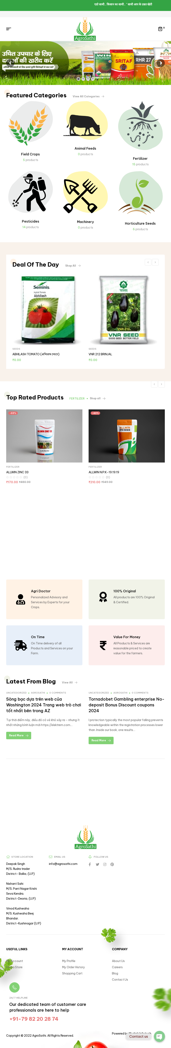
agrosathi (38, 692)
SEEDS (16, 348)
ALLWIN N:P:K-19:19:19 (104, 472)
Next (155, 262)
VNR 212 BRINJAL (100, 354)
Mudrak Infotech (139, 1033)
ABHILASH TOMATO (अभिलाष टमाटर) (35, 354)
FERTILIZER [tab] (77, 398)
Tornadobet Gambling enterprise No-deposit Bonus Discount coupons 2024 (126, 704)
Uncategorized (16, 692)
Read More (18, 735)
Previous (148, 262)
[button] (88, 96)
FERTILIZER (12, 466)
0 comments (57, 692)
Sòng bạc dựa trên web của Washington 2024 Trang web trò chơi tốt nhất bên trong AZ (43, 704)
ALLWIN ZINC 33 (17, 472)
